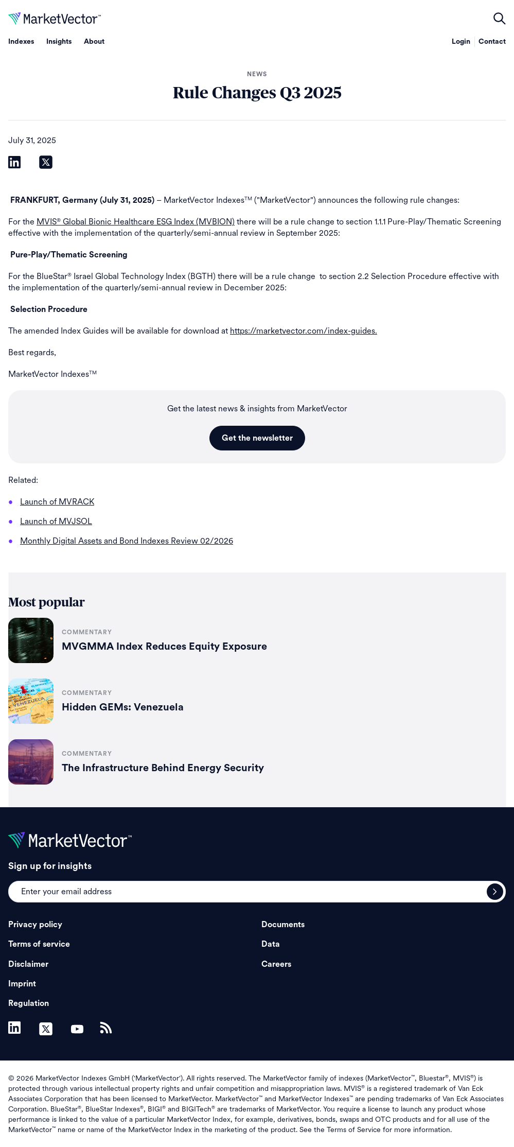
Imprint (22, 984)
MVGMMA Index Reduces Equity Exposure (164, 646)
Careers (276, 964)
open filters (499, 18)
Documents (283, 924)
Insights (59, 41)
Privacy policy (35, 924)
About (94, 41)
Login (461, 41)
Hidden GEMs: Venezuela (123, 707)
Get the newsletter (257, 438)
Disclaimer (28, 964)
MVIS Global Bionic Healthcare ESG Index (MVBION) (136, 222)
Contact (492, 41)
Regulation (28, 1003)
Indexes (21, 41)
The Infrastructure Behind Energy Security (163, 768)
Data (270, 944)
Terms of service (39, 944)
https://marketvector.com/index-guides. (303, 331)
